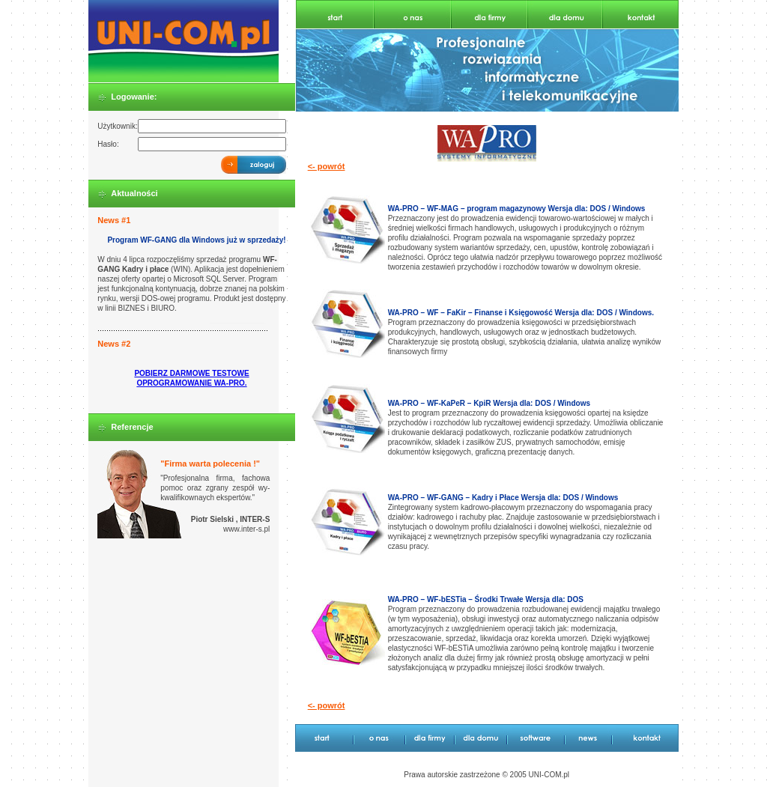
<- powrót (326, 166)
